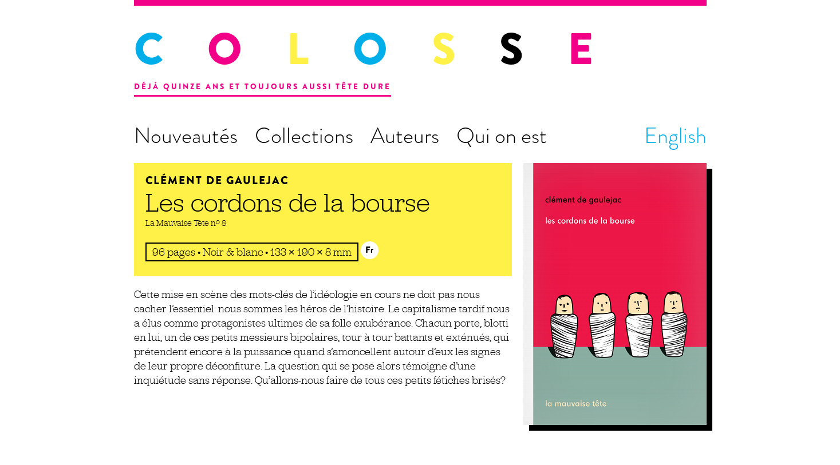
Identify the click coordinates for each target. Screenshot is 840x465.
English (675, 136)
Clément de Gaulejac (217, 180)
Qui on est (501, 136)
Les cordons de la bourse (287, 202)
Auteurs (404, 136)
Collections (304, 136)
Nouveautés (186, 136)
